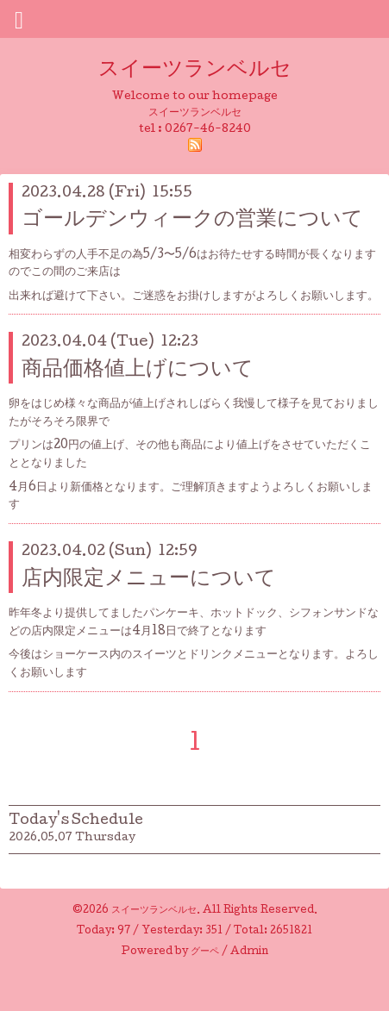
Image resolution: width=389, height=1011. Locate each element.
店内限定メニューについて (149, 579)
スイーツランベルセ (205, 70)
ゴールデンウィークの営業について (192, 220)
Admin (249, 952)
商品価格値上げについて (138, 370)
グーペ (205, 952)
